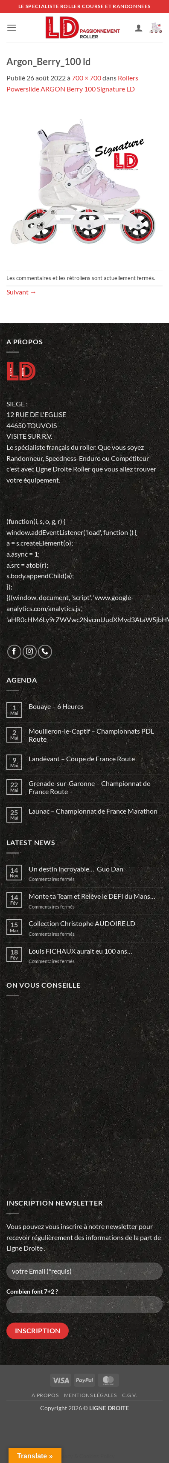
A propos (45, 1395)
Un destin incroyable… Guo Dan (76, 869)
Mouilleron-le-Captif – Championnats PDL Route (91, 735)
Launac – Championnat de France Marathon (93, 811)
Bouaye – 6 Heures (56, 706)
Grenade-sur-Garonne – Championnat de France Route (89, 787)
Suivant (21, 292)
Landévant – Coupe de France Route (82, 758)
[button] (11, 27)
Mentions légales (90, 1395)
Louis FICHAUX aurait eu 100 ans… (80, 951)
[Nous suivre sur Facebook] (14, 652)
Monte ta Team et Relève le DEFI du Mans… (92, 896)
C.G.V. (129, 1395)
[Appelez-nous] (45, 652)
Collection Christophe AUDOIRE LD (82, 923)
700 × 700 (86, 78)
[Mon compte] (138, 27)
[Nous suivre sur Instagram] (30, 652)
